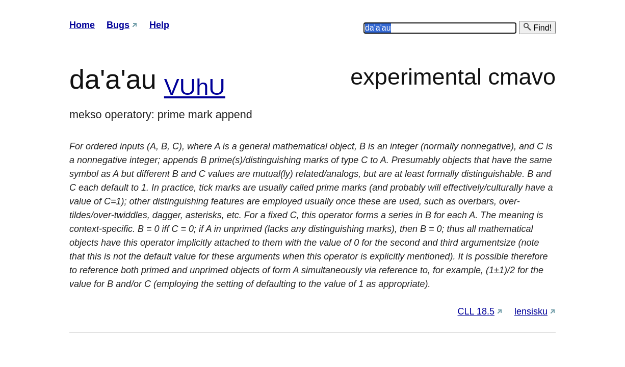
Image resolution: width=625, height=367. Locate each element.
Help (159, 25)
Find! (537, 27)
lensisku (531, 311)
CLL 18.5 (476, 311)
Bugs (118, 25)
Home (82, 25)
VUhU (194, 87)
